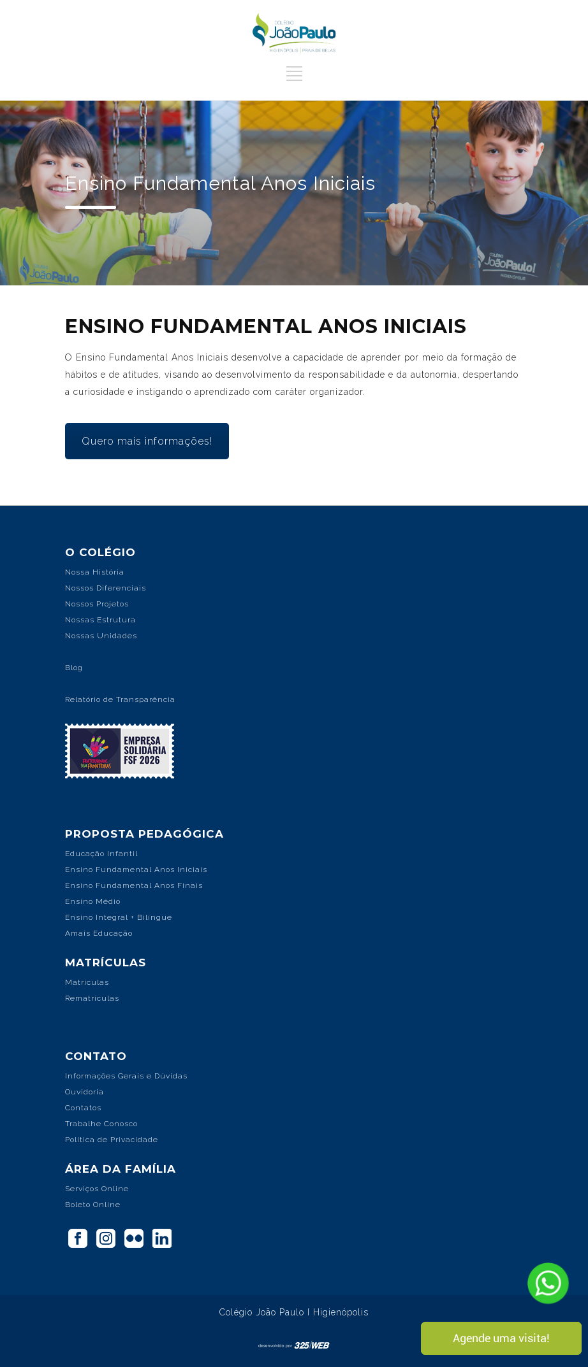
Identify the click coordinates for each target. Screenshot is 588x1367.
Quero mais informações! (147, 441)
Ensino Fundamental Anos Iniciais (136, 869)
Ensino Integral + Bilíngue (118, 917)
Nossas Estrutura (100, 619)
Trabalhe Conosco (101, 1123)
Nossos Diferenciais (105, 587)
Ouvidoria (84, 1091)
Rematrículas (92, 998)
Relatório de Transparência (120, 699)
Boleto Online (93, 1204)
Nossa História (94, 572)
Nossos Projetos (97, 603)
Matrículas (87, 982)
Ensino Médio (93, 901)
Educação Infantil (101, 853)
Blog (74, 667)
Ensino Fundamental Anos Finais (134, 885)
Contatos (83, 1107)
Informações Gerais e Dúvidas (126, 1075)
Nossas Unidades (101, 635)
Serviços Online (97, 1188)
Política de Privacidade (111, 1139)
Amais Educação (99, 933)
